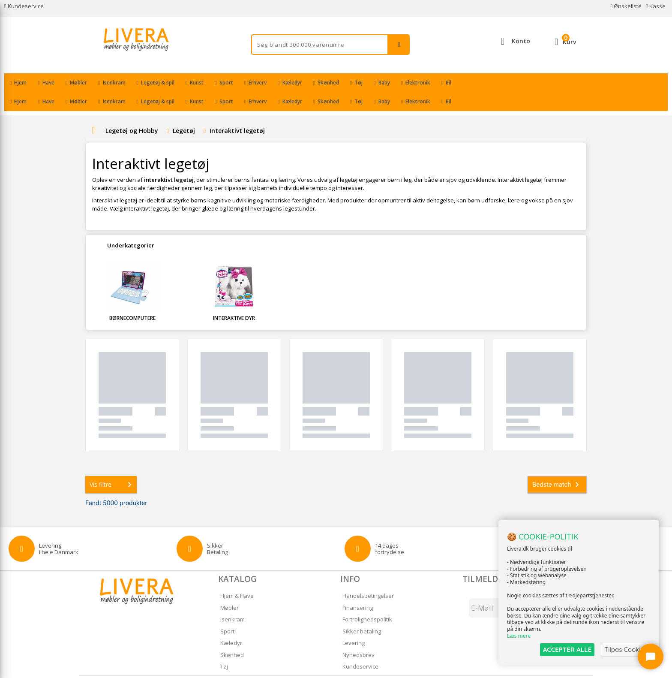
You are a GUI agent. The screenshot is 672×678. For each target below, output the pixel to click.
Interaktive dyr (234, 299)
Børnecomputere (132, 299)
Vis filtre (112, 466)
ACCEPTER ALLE (567, 649)
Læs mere (519, 635)
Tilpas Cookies (625, 649)
